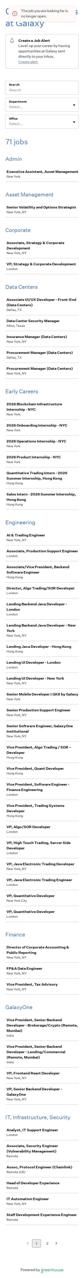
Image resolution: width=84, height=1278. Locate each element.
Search (14, 85)
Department (18, 102)
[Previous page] (27, 1244)
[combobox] (9, 106)
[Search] (42, 90)
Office (13, 119)
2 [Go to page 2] (47, 1243)
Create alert (28, 62)
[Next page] (56, 1244)
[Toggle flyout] (74, 105)
